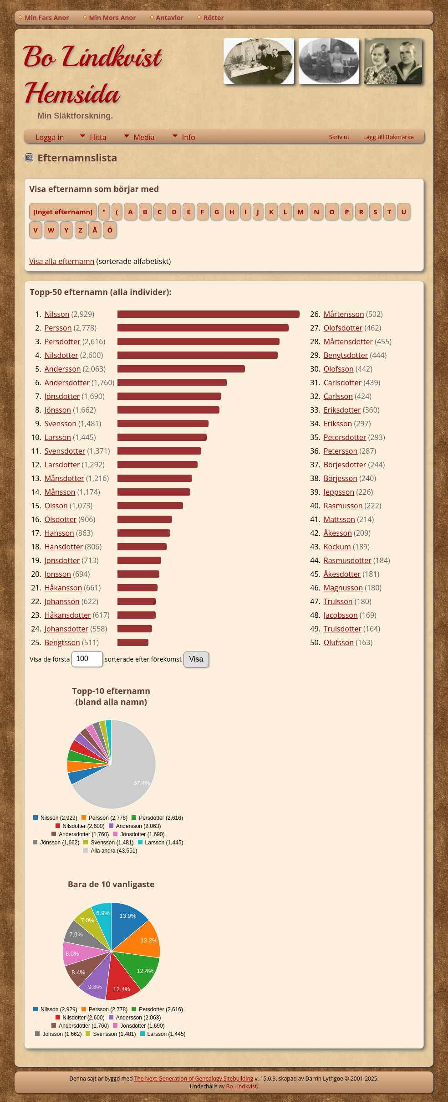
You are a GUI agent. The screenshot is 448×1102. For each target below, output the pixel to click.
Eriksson (338, 424)
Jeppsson (339, 492)
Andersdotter (67, 383)
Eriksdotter (342, 410)
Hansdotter (64, 547)
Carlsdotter (343, 383)
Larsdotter (62, 465)
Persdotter (63, 341)
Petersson (341, 451)
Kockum (337, 547)
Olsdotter (60, 519)
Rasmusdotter (348, 560)
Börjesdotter (345, 465)
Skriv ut (339, 137)
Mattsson (339, 519)
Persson (58, 328)
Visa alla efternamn (61, 261)
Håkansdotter (68, 615)
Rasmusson (343, 506)
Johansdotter (66, 629)
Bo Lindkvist (241, 1086)
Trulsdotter (342, 629)
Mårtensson (344, 314)
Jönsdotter (62, 396)
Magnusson (343, 588)
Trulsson (338, 601)
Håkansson (63, 588)
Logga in (50, 137)
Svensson (60, 424)
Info (188, 137)
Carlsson (338, 396)
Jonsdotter (62, 560)
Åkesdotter (342, 574)
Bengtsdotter (346, 355)
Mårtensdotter (348, 341)
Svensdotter (65, 451)
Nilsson (57, 314)
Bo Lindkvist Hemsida (91, 74)
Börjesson (340, 478)
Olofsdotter (343, 328)
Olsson (56, 506)
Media (144, 137)
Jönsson (58, 410)
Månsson (60, 492)
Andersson (63, 369)
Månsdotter (64, 478)
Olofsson (339, 369)
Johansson (62, 601)
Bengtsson (62, 642)
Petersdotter (345, 437)
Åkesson (338, 533)
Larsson (58, 437)
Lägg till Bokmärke (388, 137)
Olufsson (339, 642)
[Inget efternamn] (62, 211)
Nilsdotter (61, 355)
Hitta (98, 137)
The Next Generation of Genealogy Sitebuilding (194, 1078)
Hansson (59, 533)
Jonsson (58, 574)
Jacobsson (341, 615)
